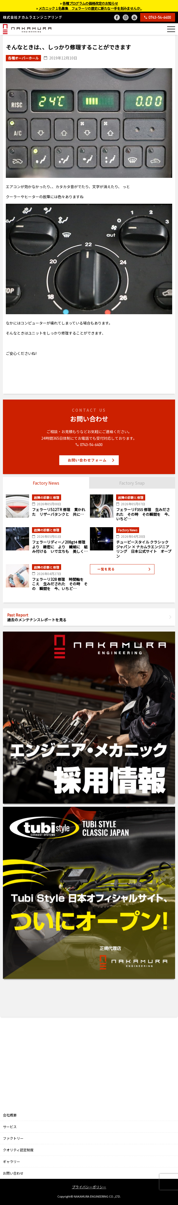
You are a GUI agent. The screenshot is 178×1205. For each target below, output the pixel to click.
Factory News (46, 483)
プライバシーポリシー (89, 1186)
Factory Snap (132, 483)
